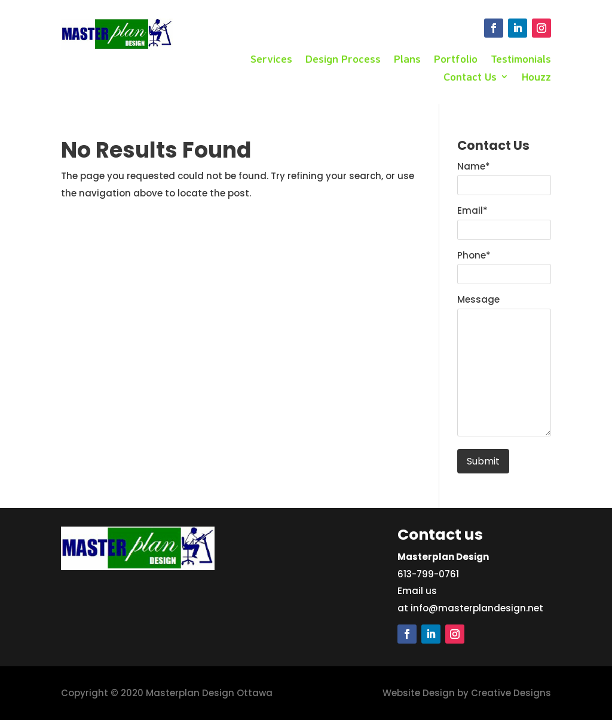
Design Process (343, 59)
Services (271, 59)
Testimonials (521, 59)
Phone (474, 255)
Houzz (536, 77)
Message (478, 299)
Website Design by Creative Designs (466, 693)
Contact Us (470, 77)
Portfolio (456, 59)
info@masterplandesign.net (477, 608)
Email (472, 210)
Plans (407, 59)
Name (473, 166)
